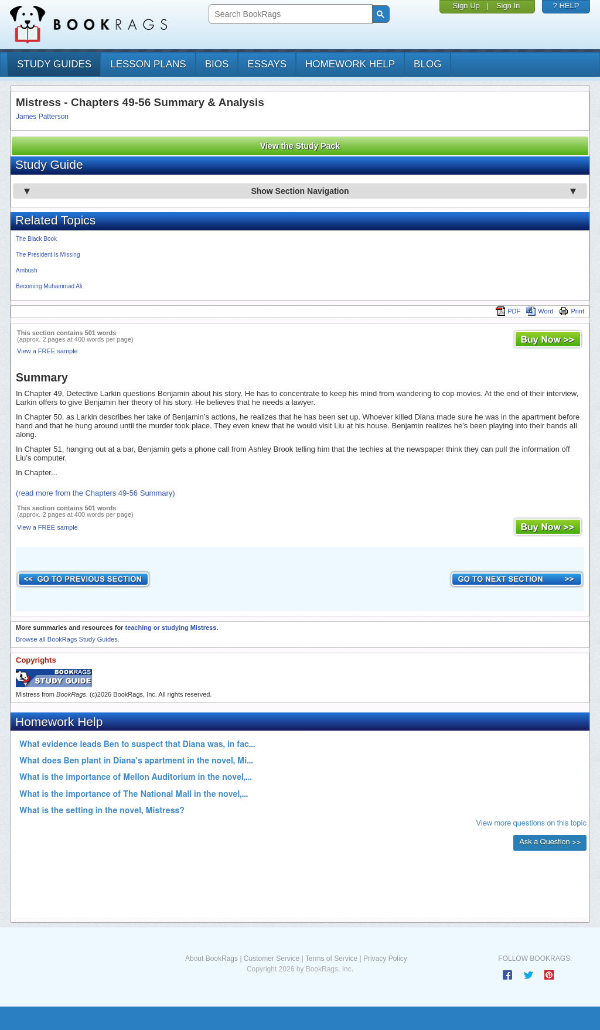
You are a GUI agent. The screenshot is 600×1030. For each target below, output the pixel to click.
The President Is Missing (48, 254)
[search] (289, 14)
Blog (427, 64)
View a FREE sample (47, 350)
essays (267, 64)
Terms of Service (331, 958)
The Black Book (36, 239)
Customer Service (271, 958)
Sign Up (466, 5)
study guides (54, 64)
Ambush (27, 270)
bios (217, 64)
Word (539, 311)
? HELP (566, 5)
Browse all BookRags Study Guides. (68, 639)
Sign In (508, 5)
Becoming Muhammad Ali (49, 286)
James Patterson (42, 116)
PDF (508, 311)
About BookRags (211, 958)
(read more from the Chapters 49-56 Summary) (95, 493)
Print (571, 311)
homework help (350, 64)
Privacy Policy (385, 958)
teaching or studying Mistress (170, 627)
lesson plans (148, 64)
